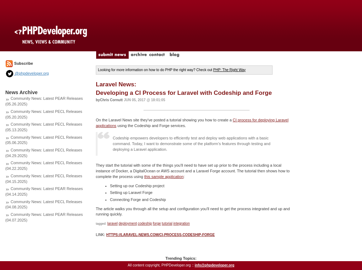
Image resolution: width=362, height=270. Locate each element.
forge (157, 223)
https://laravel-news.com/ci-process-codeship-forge (160, 235)
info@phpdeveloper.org (214, 265)
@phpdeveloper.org (27, 73)
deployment (128, 223)
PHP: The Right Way (229, 70)
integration (181, 223)
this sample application (163, 176)
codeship (145, 223)
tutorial (167, 223)
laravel (112, 223)
